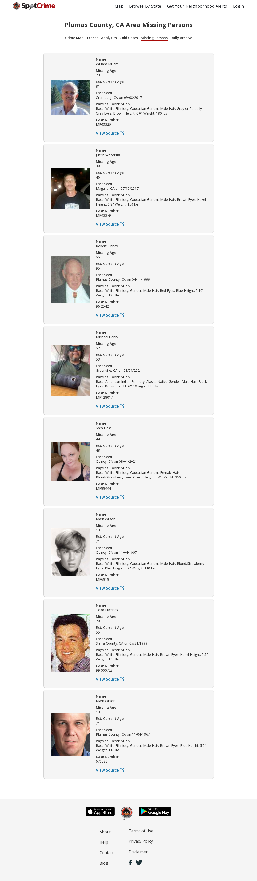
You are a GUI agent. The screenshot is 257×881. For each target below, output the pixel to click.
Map (119, 6)
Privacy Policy (141, 841)
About (105, 831)
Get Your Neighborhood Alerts (197, 6)
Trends (92, 37)
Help (104, 842)
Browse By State (145, 6)
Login (238, 6)
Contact (107, 852)
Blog (104, 863)
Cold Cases (129, 37)
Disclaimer (138, 852)
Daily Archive (181, 37)
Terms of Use (141, 830)
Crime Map (74, 37)
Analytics (109, 37)
